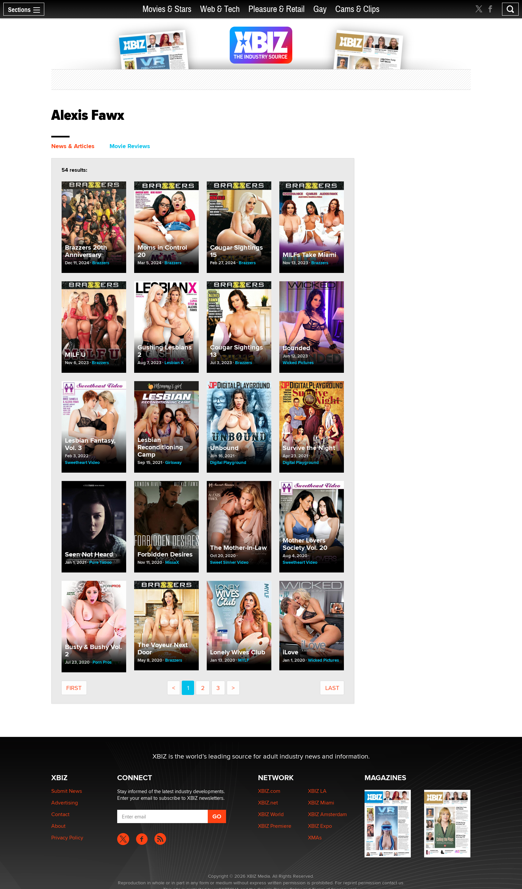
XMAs (315, 837)
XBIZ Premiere (274, 826)
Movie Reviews (130, 146)
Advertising (64, 802)
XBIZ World (271, 814)
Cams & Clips (357, 9)
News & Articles (73, 146)
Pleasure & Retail (276, 9)
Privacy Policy (67, 837)
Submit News (66, 791)
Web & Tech (220, 9)
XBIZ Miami (321, 802)
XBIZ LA (317, 791)
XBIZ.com (269, 791)
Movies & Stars (166, 9)
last (332, 688)
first (74, 688)
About (58, 826)
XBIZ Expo (320, 826)
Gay (320, 9)
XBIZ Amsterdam (327, 814)
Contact (60, 814)
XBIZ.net (268, 802)
